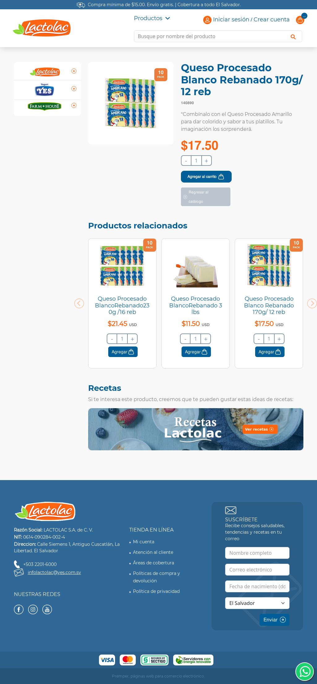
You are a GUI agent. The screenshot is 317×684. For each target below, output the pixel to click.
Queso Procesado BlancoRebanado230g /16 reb (122, 305)
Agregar (119, 352)
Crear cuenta (272, 19)
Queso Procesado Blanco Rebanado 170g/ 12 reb (269, 305)
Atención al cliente (153, 552)
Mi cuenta (143, 542)
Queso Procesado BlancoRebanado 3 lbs (195, 305)
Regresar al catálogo (198, 197)
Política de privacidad (156, 591)
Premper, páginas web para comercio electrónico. (158, 676)
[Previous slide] (79, 303)
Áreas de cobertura (153, 563)
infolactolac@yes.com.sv (54, 572)
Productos (152, 18)
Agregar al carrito (201, 176)
